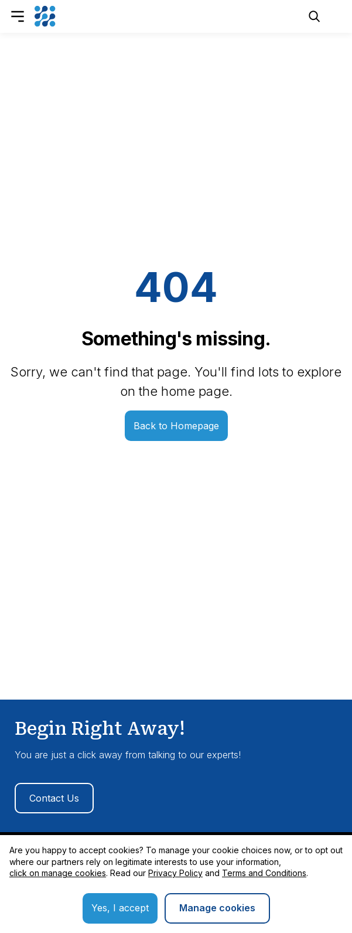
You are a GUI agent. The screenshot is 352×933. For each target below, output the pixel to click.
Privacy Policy (175, 873)
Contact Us (54, 798)
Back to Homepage (176, 426)
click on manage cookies (57, 873)
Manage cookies (217, 908)
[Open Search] (314, 16)
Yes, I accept (120, 908)
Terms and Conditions (264, 873)
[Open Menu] (17, 16)
